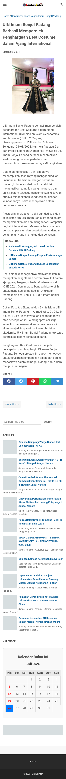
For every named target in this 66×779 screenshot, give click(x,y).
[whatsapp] (45, 381)
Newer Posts (12, 404)
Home (33, 761)
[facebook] (9, 381)
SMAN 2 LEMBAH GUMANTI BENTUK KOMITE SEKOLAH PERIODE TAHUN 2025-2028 (38, 541)
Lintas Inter (37, 774)
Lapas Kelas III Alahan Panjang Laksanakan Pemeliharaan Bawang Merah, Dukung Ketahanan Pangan (38, 579)
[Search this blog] (61, 4)
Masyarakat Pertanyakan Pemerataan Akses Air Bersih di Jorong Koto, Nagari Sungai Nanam (40, 502)
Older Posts (54, 404)
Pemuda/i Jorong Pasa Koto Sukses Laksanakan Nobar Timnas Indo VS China (38, 600)
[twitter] (21, 381)
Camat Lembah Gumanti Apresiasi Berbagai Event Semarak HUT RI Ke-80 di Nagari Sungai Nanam (40, 481)
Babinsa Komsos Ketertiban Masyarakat (40, 559)
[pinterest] (33, 381)
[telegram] (57, 381)
